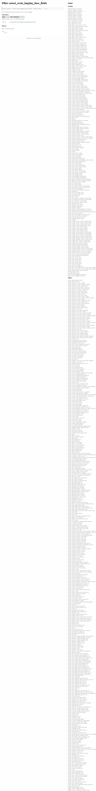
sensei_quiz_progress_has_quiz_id (77, 683)
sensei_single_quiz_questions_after (77, 243)
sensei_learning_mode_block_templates (78, 562)
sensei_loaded (71, 151)
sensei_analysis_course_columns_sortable (79, 284)
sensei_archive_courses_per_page (77, 340)
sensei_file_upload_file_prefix (76, 468)
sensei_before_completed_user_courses (78, 52)
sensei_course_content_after (75, 83)
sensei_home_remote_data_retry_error (78, 509)
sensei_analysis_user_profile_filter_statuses (80, 337)
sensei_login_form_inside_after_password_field (80, 160)
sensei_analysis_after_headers (76, 40)
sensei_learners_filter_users (76, 552)
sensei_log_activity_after (75, 153)
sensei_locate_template (74, 603)
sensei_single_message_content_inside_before (80, 239)
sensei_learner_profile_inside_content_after (80, 136)
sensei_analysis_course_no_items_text (78, 289)
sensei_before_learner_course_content (78, 56)
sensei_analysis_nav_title (75, 308)
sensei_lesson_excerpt (74, 573)
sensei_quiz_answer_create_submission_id (79, 656)
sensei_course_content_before (76, 85)
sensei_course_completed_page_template (78, 375)
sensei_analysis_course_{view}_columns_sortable (81, 298)
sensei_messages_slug (73, 612)
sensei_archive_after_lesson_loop (77, 44)
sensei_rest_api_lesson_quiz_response (78, 708)
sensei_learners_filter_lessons (76, 551)
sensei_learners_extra (74, 143)
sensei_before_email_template (76, 55)
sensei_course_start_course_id (76, 418)
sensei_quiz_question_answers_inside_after (79, 198)
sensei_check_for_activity (75, 358)
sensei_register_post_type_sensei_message (79, 702)
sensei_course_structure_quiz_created (78, 112)
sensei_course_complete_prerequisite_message (80, 373)
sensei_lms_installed (73, 150)
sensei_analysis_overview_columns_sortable (79, 313)
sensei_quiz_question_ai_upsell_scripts (78, 685)
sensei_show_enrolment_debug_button (77, 738)
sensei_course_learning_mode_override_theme (80, 93)
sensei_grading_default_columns (76, 488)
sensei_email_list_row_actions (76, 445)
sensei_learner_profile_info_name (77, 539)
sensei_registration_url (74, 705)
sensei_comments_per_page (75, 362)
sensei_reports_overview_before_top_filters (80, 210)
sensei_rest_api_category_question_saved (79, 214)
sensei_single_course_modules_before (78, 230)
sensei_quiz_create (73, 196)
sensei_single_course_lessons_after (77, 226)
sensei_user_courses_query (75, 777)
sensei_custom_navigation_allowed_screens (79, 426)
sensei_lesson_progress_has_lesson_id (78, 585)
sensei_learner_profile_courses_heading (78, 533)
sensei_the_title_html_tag (75, 768)
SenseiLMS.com (29, 38)
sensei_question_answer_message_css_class (79, 637)
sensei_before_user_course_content (77, 66)
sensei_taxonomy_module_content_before (78, 247)
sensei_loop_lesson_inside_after (77, 170)
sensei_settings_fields (74, 728)
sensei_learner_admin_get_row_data (77, 525)
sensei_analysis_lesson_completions (77, 302)
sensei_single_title (73, 743)
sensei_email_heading (73, 441)
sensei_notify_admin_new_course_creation (79, 630)
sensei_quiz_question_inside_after (77, 200)
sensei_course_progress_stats (76, 413)
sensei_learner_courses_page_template (78, 527)
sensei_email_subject (73, 452)
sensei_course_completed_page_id (77, 374)
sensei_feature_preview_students (77, 465)
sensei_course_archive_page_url (76, 368)
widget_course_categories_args (76, 788)
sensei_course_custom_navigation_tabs (78, 383)
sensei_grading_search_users (75, 499)
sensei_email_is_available (75, 442)
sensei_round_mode (73, 715)
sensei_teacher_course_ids (75, 751)
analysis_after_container (75, 8)
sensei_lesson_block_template (76, 566)
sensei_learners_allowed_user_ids (77, 546)
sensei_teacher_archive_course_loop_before (79, 252)
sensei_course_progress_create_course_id (79, 407)
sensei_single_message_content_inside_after (80, 237)
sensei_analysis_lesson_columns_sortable (79, 300)
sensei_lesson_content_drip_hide (77, 567)
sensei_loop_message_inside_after (77, 176)
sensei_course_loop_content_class (77, 397)
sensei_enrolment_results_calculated (78, 120)
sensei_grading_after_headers (76, 123)
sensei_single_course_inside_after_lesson (79, 224)
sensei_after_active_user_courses (77, 25)
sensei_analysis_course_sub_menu (77, 293)
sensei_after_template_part (75, 36)
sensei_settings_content (74, 726)
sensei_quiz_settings (73, 687)
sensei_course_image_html (75, 390)
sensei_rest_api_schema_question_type (78, 709)
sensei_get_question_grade (75, 479)
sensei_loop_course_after (75, 162)
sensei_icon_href (72, 514)
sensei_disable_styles (74, 428)
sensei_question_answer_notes (76, 641)
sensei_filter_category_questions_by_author (80, 469)
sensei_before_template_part (75, 64)
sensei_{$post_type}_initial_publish (78, 270)
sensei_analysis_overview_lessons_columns (79, 321)
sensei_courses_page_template (76, 423)
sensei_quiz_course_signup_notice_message (79, 662)
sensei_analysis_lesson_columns (76, 299)
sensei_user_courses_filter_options (77, 776)
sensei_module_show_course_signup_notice (79, 621)
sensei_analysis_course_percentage (77, 291)
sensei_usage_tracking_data (75, 771)
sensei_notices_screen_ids (75, 629)
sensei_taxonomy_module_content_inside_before (80, 250)
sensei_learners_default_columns (77, 547)
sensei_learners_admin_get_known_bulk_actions (80, 544)
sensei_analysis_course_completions (77, 285)
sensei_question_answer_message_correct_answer (80, 636)
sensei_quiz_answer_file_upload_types (78, 659)
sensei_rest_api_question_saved (76, 217)
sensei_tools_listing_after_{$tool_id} (78, 254)
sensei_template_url (73, 754)
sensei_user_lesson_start (75, 263)
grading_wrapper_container (75, 15)
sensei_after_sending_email (75, 34)
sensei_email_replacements (75, 449)
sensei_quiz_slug (72, 689)
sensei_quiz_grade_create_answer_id (77, 664)
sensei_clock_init (73, 359)
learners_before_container (75, 18)
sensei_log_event (72, 604)
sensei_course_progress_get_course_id (78, 411)
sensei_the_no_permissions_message (77, 762)
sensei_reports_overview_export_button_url (79, 707)
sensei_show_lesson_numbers (75, 739)
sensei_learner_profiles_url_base (77, 542)
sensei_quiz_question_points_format (77, 686)
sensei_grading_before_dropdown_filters (78, 124)
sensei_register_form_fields (75, 205)
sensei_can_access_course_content (77, 351)
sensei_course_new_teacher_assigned (77, 98)
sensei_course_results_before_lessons (78, 101)
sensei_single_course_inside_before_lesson (79, 225)
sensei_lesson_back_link (74, 145)
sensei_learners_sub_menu (75, 561)
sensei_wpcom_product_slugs (75, 787)
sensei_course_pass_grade (75, 404)
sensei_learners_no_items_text (76, 557)
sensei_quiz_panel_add (74, 677)
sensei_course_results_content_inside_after (80, 105)
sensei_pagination (73, 191)
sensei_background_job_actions (76, 343)
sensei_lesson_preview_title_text (77, 577)
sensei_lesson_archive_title (75, 565)
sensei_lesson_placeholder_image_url (78, 574)
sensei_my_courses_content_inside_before (79, 187)
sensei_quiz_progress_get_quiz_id (77, 682)
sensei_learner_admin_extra (75, 130)
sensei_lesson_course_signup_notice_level (79, 570)
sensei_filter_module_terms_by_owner (78, 471)
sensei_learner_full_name (75, 529)
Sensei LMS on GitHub (37, 38)
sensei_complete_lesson (74, 70)
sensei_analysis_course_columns (76, 283)
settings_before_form (73, 273)
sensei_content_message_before (76, 78)
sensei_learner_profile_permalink (77, 540)
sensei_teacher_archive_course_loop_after (79, 251)
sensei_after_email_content (75, 27)
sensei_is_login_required (75, 524)
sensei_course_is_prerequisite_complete (78, 392)
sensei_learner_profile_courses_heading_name (80, 535)
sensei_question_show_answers (76, 647)
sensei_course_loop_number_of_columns (78, 398)
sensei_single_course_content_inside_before (80, 222)
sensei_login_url (72, 608)
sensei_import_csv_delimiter (75, 517)
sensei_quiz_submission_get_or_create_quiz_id (80, 692)
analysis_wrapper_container (75, 11)
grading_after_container (74, 12)
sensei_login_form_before (75, 157)
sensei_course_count (73, 382)
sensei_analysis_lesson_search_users (78, 307)
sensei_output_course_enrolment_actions (78, 190)
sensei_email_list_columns (75, 443)
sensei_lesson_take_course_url (76, 596)
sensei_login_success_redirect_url (77, 607)
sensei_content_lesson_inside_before (78, 76)
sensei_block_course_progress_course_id (78, 344)
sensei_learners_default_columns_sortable (79, 548)
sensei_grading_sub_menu (74, 501)
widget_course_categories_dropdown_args (78, 790)
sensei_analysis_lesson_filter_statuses (78, 303)
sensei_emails (71, 119)
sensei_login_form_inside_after (76, 158)
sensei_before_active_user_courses (77, 51)
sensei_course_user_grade (75, 420)
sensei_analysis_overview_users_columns (78, 323)
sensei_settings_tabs (73, 731)
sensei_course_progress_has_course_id (78, 412)
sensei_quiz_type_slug (74, 696)
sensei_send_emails (73, 724)
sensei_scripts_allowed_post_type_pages (78, 720)
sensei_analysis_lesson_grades (76, 304)
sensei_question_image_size (75, 645)
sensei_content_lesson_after (75, 72)
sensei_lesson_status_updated (76, 147)
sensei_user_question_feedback (76, 779)
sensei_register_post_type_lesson (77, 698)
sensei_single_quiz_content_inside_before (79, 241)
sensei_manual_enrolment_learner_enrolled (79, 179)
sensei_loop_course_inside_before (77, 166)
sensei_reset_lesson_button (75, 213)
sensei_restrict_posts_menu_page (77, 712)
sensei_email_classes (73, 435)
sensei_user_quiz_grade (74, 265)
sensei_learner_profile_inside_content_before (80, 138)
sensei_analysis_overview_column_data (78, 310)
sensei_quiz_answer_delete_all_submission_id (80, 657)
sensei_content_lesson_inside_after (77, 75)
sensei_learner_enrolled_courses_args (78, 528)
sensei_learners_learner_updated (77, 554)
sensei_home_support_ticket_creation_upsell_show (81, 510)
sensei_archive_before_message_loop (77, 49)
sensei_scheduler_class (74, 717)
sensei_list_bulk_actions (75, 597)
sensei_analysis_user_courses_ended (77, 330)
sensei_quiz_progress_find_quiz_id (77, 681)
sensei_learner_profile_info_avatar (77, 536)
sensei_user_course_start (75, 259)
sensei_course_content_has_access (77, 381)
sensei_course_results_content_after (78, 102)
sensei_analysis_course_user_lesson (77, 295)
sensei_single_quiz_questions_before (78, 244)
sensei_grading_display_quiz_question (78, 491)
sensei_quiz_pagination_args (75, 675)
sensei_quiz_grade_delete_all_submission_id (80, 668)
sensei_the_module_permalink (75, 758)
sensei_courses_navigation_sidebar (77, 422)
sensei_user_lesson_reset (75, 262)
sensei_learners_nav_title (75, 555)
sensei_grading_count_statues (76, 486)
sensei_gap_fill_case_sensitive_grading (78, 475)
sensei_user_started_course (75, 783)
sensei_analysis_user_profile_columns (78, 334)
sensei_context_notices (74, 364)
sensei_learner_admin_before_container (78, 128)
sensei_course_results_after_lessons (78, 100)
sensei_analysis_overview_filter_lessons (79, 318)
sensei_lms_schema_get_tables (76, 600)
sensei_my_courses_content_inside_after (78, 185)
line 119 (34, 22)
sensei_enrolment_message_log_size (77, 458)
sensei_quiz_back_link (74, 195)
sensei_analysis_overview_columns (77, 311)
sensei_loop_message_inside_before (77, 177)
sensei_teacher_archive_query (76, 750)
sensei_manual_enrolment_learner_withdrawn (79, 180)
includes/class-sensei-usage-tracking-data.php (20, 22)
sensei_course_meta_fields (75, 401)
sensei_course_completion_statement (77, 379)
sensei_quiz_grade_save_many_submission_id (79, 672)
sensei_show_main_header (74, 742)
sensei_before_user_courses (75, 67)
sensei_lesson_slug (73, 591)
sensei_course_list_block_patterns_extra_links (80, 396)
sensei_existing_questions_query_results (79, 461)
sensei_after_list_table (74, 31)
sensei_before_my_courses (75, 63)
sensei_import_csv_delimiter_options (78, 518)
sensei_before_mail (73, 60)
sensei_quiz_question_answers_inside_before (80, 199)
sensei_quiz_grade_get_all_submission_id (79, 670)
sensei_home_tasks (73, 512)
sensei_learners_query (74, 558)
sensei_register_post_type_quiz (76, 701)
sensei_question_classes (74, 644)
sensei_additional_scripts (75, 21)
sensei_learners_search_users (76, 559)
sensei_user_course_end (74, 256)
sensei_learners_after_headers (76, 140)
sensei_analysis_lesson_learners (77, 306)
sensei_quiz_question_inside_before (77, 202)
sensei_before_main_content (75, 61)
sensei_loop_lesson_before (75, 169)
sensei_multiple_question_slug (76, 625)
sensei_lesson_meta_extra (75, 146)
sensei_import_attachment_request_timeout (79, 516)
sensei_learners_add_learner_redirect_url (79, 543)
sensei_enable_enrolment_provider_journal (79, 453)
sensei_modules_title (73, 623)
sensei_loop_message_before (75, 175)
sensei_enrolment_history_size (76, 456)
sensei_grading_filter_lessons (76, 494)
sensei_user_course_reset (75, 258)
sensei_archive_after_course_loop (77, 42)
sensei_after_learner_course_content (78, 30)
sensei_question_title (74, 648)
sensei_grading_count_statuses (76, 487)
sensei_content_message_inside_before (78, 81)
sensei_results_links (73, 713)
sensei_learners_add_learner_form (77, 139)
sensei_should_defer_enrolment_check (78, 735)
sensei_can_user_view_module (75, 356)
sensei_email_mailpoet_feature (76, 447)
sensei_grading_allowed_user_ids (77, 484)
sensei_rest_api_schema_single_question (78, 711)
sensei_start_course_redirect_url (77, 745)
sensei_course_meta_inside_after (77, 96)
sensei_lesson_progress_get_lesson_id (78, 584)
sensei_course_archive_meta (75, 82)
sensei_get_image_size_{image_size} (77, 477)
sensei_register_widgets (74, 207)
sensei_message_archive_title (76, 610)
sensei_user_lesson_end (74, 260)
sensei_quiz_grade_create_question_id (78, 666)
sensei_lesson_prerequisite (75, 576)
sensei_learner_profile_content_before (78, 134)
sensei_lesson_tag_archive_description (78, 592)
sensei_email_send (73, 117)
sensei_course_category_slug (75, 371)
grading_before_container (75, 14)
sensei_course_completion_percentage (78, 378)
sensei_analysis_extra (74, 41)
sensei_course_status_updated (76, 109)
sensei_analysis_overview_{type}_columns (79, 326)
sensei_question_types (74, 652)
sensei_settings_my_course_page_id (77, 730)
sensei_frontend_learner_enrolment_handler (79, 473)
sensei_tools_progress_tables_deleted (78, 255)
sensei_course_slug (73, 416)
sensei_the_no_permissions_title (77, 764)
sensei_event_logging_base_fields (77, 460)
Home (70, 3)
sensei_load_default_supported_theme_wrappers (80, 602)
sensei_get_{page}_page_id (75, 482)
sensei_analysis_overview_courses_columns (79, 314)
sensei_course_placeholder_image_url (78, 405)
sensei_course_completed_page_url (77, 377)
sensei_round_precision (74, 716)
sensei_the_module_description (76, 756)
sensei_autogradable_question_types (77, 341)
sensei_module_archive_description (77, 614)
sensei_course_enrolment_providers (77, 385)
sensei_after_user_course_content (77, 37)
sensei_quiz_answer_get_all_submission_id (79, 660)
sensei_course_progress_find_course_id (78, 409)
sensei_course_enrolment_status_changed (78, 89)
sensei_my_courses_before (75, 184)
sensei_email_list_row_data (75, 446)
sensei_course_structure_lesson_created (78, 110)
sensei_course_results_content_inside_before (80, 106)
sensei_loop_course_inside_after (77, 165)
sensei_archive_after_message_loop (77, 45)
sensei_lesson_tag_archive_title (77, 593)
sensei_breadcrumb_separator (75, 349)
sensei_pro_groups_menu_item (75, 194)
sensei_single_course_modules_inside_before (80, 233)
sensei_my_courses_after (74, 183)
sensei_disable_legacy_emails (76, 115)
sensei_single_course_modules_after (77, 229)
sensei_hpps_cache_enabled (75, 513)
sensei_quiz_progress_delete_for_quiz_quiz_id (80, 679)
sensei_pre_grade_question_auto (76, 633)
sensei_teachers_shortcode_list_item (78, 753)
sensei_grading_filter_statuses (76, 495)
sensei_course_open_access (75, 403)
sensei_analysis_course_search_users (78, 292)
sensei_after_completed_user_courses (78, 26)
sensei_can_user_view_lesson (75, 355)
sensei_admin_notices (73, 281)
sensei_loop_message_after (75, 173)
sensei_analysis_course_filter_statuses (78, 288)
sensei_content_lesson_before (76, 74)
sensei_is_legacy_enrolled (75, 522)
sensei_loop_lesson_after (75, 168)
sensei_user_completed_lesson (76, 773)
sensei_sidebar (72, 220)
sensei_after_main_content (75, 33)
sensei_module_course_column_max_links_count (80, 617)
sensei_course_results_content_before (78, 104)
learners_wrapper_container (75, 19)
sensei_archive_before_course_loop (77, 46)
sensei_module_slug (73, 622)
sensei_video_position (74, 786)
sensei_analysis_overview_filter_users (78, 319)
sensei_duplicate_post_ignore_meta (77, 432)
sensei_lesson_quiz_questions (76, 587)
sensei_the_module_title (74, 761)
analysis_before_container (75, 10)
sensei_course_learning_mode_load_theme (78, 91)
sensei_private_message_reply (76, 192)
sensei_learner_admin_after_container (78, 127)
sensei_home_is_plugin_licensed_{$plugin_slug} (80, 503)
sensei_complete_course (74, 68)
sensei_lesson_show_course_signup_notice (79, 589)
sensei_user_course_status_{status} (77, 775)
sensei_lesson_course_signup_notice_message (80, 572)
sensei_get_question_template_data (77, 480)
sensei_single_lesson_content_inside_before (80, 236)
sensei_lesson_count (73, 569)
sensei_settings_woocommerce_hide (77, 732)
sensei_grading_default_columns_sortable (79, 490)
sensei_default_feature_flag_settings (78, 427)
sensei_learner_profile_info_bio (77, 537)
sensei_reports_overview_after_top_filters (79, 209)
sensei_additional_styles (75, 22)
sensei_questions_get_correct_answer (78, 653)
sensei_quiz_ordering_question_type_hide (79, 674)
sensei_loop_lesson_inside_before (77, 172)
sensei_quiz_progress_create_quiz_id (78, 678)
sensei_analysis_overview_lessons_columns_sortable (82, 322)
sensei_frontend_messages (75, 121)
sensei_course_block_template (76, 370)
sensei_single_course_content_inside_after (79, 221)
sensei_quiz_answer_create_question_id (78, 655)
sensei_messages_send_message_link (77, 611)
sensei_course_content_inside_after (77, 86)
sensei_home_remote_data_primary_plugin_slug (80, 507)
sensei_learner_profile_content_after (78, 132)
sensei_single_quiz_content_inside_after (79, 240)
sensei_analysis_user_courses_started (78, 332)
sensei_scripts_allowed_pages (76, 719)
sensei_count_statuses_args (75, 367)
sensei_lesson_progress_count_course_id (78, 578)
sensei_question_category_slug (76, 642)
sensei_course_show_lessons (75, 415)
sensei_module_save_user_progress (77, 181)
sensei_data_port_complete (75, 113)
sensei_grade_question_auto (75, 483)
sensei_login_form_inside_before (77, 161)
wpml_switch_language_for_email (76, 275)
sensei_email (71, 434)
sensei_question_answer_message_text (78, 640)
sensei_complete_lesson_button (76, 71)
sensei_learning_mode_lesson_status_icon (79, 563)
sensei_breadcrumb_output (75, 348)
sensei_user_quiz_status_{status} (77, 781)
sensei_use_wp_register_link (75, 772)
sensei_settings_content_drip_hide (77, 727)
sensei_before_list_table (75, 59)
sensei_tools (71, 769)
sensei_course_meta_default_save (77, 400)
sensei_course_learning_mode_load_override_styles (81, 90)
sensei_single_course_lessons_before (78, 228)
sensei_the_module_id (73, 757)
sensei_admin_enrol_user (74, 23)
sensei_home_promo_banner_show (76, 505)
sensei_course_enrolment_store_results (78, 388)
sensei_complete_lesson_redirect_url (78, 363)
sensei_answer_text (73, 338)
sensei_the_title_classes (75, 766)
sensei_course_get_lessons (75, 389)
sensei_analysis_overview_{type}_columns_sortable (81, 328)
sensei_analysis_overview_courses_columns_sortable (82, 315)
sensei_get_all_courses (74, 476)
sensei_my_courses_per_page (75, 626)
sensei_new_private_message (75, 188)
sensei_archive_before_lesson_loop (77, 48)
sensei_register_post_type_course (77, 697)
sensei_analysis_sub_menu (75, 329)
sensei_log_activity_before (75, 154)
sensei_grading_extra (73, 125)
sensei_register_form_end (75, 203)
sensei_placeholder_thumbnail (76, 632)
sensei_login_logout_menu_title (76, 606)
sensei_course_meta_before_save (76, 94)
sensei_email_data (73, 438)
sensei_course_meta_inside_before (77, 97)
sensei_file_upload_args (74, 467)
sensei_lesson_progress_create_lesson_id (79, 580)
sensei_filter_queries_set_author (77, 472)
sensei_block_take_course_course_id (77, 345)
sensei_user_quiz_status (74, 780)
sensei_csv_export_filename (75, 424)
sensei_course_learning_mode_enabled (78, 393)
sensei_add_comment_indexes (75, 280)
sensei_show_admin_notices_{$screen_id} (78, 736)
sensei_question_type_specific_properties (79, 651)
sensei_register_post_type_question (77, 700)
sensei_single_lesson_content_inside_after (79, 235)
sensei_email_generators (74, 439)
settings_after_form (73, 271)
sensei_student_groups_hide (75, 746)
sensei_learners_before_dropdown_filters (79, 142)
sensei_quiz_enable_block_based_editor (78, 663)
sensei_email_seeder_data (75, 450)
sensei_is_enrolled (73, 520)
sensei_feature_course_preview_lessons (78, 462)
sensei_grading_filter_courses (76, 492)
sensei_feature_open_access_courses (77, 464)
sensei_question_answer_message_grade (78, 638)
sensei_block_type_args (74, 347)
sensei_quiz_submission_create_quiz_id (78, 690)
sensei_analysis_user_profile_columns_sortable (80, 336)
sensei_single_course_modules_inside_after (79, 232)
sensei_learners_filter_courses (76, 550)
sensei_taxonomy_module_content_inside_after (80, 248)
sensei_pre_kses (72, 634)
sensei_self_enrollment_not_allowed (77, 723)
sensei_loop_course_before (75, 164)
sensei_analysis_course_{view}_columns (78, 296)
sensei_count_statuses (74, 366)
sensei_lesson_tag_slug (74, 595)
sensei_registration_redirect (76, 704)
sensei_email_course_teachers (76, 437)
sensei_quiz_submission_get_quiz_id (77, 694)
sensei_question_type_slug (75, 649)
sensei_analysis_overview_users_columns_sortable (81, 325)
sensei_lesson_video (73, 149)
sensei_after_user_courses (75, 38)
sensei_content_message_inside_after (78, 79)
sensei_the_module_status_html (76, 760)
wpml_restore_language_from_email (77, 274)
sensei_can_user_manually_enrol (76, 353)
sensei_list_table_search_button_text (78, 599)
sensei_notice (71, 627)
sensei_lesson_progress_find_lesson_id (78, 582)
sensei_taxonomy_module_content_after (78, 245)
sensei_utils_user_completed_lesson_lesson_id (80, 784)
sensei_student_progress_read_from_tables (79, 747)
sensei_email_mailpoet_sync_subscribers (78, 116)
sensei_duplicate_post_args (75, 431)
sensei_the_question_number (75, 765)
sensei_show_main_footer (74, 741)
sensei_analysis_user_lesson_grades (77, 333)
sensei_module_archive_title (75, 615)
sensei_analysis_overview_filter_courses (79, 317)
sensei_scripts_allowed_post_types (77, 721)
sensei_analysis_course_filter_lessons (78, 287)
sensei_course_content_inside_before (78, 87)
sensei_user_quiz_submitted (75, 266)
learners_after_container (75, 16)
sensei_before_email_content (75, 53)
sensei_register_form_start (75, 206)
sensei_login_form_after (74, 155)
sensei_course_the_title (74, 419)
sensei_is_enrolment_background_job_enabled (80, 521)
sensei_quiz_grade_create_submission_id (78, 667)
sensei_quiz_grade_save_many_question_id (79, 671)
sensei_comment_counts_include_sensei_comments (80, 360)
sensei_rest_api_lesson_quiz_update (77, 215)
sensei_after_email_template (75, 29)
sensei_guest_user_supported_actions (78, 502)
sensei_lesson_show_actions (75, 588)
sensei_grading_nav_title (75, 498)
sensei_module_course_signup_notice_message (80, 619)
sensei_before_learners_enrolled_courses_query (80, 57)
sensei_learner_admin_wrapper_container (78, 131)
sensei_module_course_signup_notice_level (79, 618)
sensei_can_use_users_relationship (77, 352)
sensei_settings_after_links (75, 218)
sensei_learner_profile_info (75, 135)
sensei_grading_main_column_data (77, 497)
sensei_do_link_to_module (75, 430)
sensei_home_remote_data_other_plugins (78, 506)
